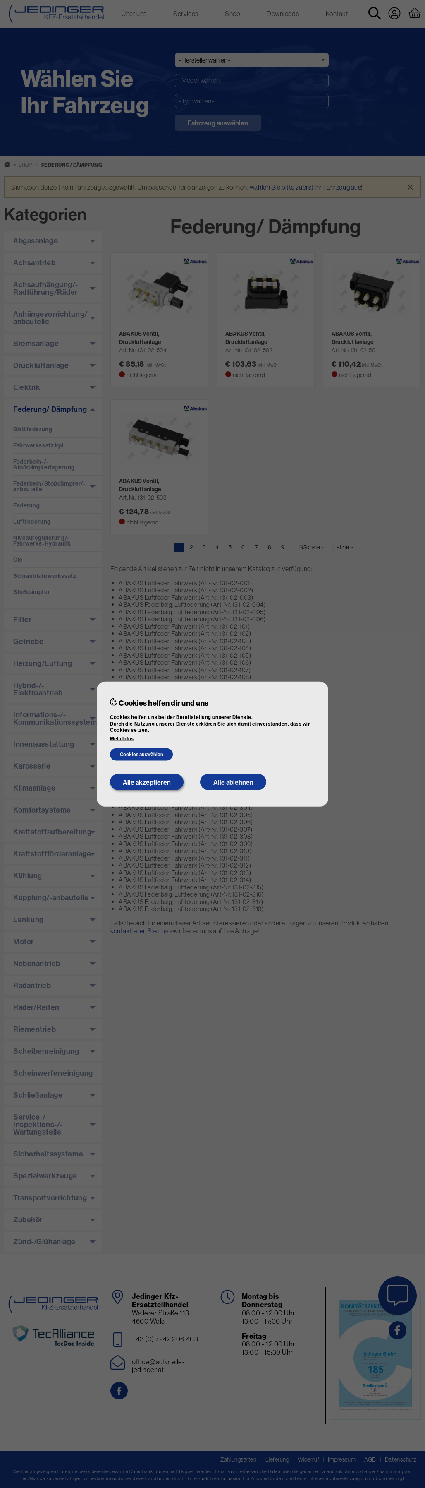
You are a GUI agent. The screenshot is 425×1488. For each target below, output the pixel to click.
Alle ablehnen (233, 782)
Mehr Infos (122, 738)
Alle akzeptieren (147, 782)
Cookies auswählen (141, 754)
